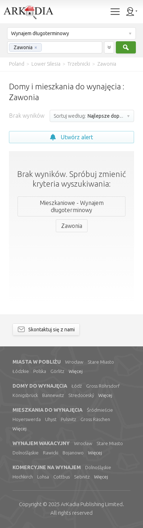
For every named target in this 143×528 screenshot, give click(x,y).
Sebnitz (82, 476)
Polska (39, 371)
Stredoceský (81, 395)
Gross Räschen (95, 419)
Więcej (76, 371)
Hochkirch (23, 476)
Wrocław (74, 361)
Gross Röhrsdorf (103, 385)
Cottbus (61, 476)
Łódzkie (21, 371)
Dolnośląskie (26, 452)
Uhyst (50, 419)
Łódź (77, 385)
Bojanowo (73, 452)
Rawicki (50, 452)
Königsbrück (25, 395)
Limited (92, 504)
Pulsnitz (68, 419)
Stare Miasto (101, 361)
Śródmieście (100, 409)
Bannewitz (53, 395)
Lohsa (43, 476)
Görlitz (57, 371)
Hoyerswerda (27, 419)
